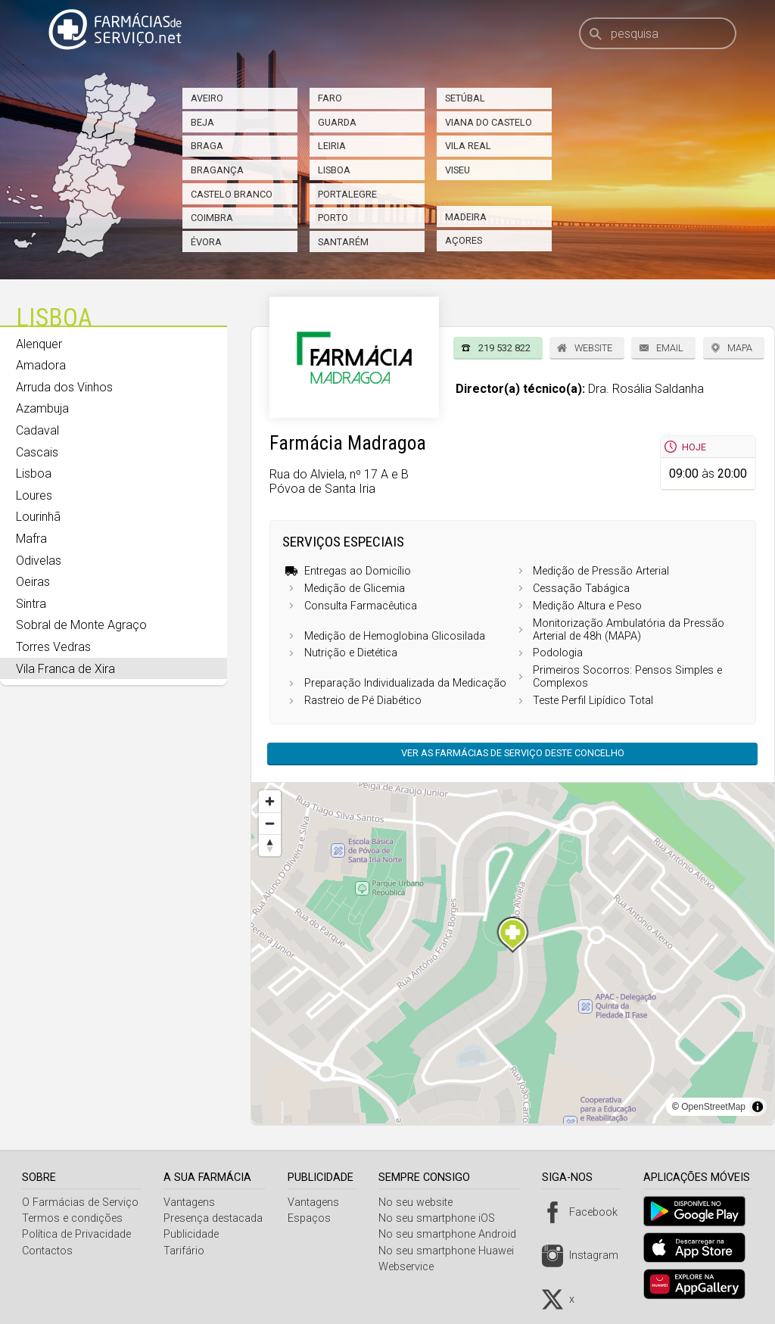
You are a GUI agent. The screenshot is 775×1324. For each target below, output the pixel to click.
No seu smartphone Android (453, 1234)
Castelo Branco (231, 194)
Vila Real (468, 145)
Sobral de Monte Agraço (81, 625)
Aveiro (207, 98)
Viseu (457, 170)
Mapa (739, 348)
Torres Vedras (53, 647)
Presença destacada (214, 1218)
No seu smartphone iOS (442, 1218)
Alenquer (39, 344)
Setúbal (465, 98)
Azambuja (42, 408)
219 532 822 (504, 348)
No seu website (421, 1202)
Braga (207, 145)
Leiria (332, 145)
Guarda (337, 122)
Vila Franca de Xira (65, 669)
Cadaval (37, 430)
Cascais (37, 452)
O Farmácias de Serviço (80, 1202)
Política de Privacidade (76, 1234)
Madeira (466, 217)
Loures (34, 495)
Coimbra (212, 217)
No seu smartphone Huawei (452, 1251)
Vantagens (190, 1202)
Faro (330, 98)
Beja (202, 122)
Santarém (343, 242)
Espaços (313, 1218)
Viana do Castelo (488, 122)
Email (669, 348)
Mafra (31, 538)
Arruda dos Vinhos (64, 387)
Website (593, 348)
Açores (463, 240)
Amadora (41, 365)
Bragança (217, 170)
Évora (206, 242)
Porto (333, 217)
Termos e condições (72, 1218)
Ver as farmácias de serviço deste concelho (512, 753)
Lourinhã (38, 516)
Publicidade (192, 1234)
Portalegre (347, 194)
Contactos (47, 1251)
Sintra (31, 604)
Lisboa (334, 170)
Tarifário (185, 1251)
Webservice (412, 1266)
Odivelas (38, 560)
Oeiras (33, 582)
